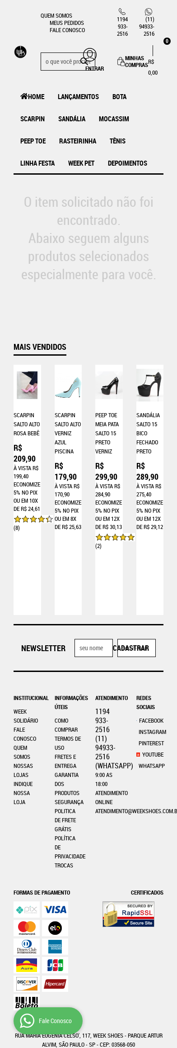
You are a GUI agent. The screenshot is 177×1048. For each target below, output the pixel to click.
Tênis (118, 140)
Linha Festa (37, 162)
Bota (119, 96)
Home (36, 96)
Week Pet (81, 162)
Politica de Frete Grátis (65, 755)
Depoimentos (127, 162)
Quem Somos (56, 15)
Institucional (27, 633)
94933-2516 (146, 26)
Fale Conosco (67, 30)
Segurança (69, 737)
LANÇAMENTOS (78, 96)
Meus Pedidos (67, 23)
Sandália (71, 118)
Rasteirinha (77, 140)
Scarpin (32, 118)
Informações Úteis (68, 637)
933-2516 (122, 26)
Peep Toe (33, 140)
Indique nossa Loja (23, 728)
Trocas (64, 800)
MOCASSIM (114, 118)
